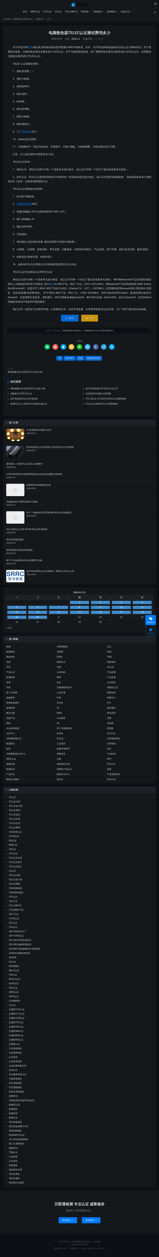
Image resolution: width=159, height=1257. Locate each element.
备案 (109, 770)
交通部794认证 (16, 1023)
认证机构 (61, 673)
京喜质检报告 (15, 1054)
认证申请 (61, 693)
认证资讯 (13, 1162)
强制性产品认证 (64, 770)
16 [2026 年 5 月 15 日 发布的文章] (100, 613)
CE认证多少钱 (15, 880)
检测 (8, 647)
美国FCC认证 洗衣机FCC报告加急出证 (28, 404)
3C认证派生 (14, 815)
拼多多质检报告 (16, 1093)
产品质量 (111, 678)
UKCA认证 (14, 997)
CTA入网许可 (71, 11)
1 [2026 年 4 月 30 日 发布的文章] (79, 603)
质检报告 (97, 11)
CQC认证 (13, 902)
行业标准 (111, 754)
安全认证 (111, 780)
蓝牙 (59, 683)
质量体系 (61, 754)
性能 (109, 652)
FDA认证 (13, 928)
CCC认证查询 (15, 863)
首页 (25, 11)
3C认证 (58, 11)
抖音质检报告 (15, 1088)
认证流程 (61, 744)
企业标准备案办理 (17, 1067)
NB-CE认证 (14, 971)
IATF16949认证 (16, 937)
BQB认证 (13, 846)
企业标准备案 (12, 729)
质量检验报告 (12, 703)
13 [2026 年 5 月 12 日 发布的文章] (37, 613)
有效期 (110, 724)
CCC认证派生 (15, 867)
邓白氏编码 (14, 1179)
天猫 (59, 668)
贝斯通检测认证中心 (16, 754)
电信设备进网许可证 (18, 1127)
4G (52, 284)
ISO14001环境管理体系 (20, 941)
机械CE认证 (14, 1106)
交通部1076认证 (17, 1010)
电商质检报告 (15, 1131)
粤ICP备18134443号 (79, 1245)
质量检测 (10, 709)
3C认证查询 (14, 811)
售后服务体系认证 (17, 1075)
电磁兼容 (10, 698)
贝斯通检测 (62, 647)
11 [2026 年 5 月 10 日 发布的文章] (142, 608)
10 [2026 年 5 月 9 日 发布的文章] (121, 608)
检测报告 (111, 11)
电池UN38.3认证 (17, 1136)
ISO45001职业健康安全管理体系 (24, 950)
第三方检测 (11, 693)
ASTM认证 (14, 837)
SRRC (59, 714)
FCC (109, 703)
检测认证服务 (12, 780)
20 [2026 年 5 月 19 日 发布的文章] (37, 618)
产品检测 (111, 673)
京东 (8, 668)
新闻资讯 (13, 1097)
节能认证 (13, 1153)
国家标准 (111, 693)
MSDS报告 (14, 967)
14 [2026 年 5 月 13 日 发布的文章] (58, 613)
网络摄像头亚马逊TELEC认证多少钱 (25, 373)
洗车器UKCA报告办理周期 (98, 394)
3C (58, 709)
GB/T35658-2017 (17, 932)
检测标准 (10, 770)
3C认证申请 (14, 820)
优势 (109, 719)
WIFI (109, 760)
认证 (109, 647)
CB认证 (12, 850)
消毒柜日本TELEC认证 (21, 394)
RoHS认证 (14, 984)
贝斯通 (60, 652)
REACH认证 (14, 980)
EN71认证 (13, 915)
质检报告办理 (63, 765)
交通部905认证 (16, 1041)
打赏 (89, 319)
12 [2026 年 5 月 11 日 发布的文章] (17, 613)
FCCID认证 (14, 919)
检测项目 (10, 744)
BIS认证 (12, 841)
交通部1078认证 (17, 1019)
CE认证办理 (14, 876)
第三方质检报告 (16, 1144)
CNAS (59, 657)
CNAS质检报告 (16, 893)
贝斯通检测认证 (13, 739)
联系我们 (67, 1221)
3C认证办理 (14, 802)
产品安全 (10, 775)
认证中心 (10, 734)
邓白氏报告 (14, 1175)
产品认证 (10, 673)
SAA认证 (13, 989)
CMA (109, 657)
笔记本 (60, 780)
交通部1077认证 (17, 1015)
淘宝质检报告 (15, 1123)
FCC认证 (111, 765)
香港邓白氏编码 (16, 1183)
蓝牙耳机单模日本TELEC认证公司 (102, 389)
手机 (8, 688)
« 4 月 (9, 629)
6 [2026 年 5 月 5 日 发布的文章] (37, 608)
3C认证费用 (14, 828)
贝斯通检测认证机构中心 (79, 4)
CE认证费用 (14, 885)
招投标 (110, 729)
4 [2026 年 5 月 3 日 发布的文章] (142, 603)
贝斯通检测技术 (64, 688)
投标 (8, 724)
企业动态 (13, 1058)
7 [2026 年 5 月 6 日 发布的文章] (58, 608)
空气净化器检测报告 (18, 1140)
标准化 (60, 734)
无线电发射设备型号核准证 (22, 1101)
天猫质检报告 (15, 1080)
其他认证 (124, 11)
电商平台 (111, 698)
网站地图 (96, 1243)
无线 (30, 48)
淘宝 (109, 749)
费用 (59, 678)
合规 (59, 760)
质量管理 (10, 765)
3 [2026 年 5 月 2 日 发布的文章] (121, 603)
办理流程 (111, 744)
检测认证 (40, 20)
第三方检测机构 (64, 729)
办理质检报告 (113, 739)
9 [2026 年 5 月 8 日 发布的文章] (100, 608)
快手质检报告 (15, 1084)
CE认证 (110, 668)
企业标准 (111, 683)
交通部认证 (14, 1045)
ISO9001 (26, 132)
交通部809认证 (16, 1036)
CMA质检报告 (15, 889)
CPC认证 (13, 898)
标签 (8, 749)
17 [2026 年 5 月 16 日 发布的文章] (121, 613)
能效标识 (13, 1149)
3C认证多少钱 (15, 807)
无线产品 (10, 719)
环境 (59, 698)
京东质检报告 (15, 1049)
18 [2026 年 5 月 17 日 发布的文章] (142, 613)
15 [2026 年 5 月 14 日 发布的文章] (79, 613)
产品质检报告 (113, 775)
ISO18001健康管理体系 (20, 945)
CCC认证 (47, 11)
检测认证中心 (63, 775)
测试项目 (111, 709)
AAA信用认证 (15, 833)
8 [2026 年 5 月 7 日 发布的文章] (79, 608)
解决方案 (10, 714)
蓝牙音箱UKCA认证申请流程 (24, 399)
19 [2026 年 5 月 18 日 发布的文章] (17, 618)
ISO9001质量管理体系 (19, 954)
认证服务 (61, 719)
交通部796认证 (16, 1028)
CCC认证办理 (15, 859)
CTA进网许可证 (16, 911)
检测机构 (10, 678)
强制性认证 (112, 688)
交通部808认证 (16, 1032)
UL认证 (12, 1006)
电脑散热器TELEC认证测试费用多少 (80, 34)
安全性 (60, 703)
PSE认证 (13, 976)
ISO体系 (84, 11)
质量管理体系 (24, 205)
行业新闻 (13, 1157)
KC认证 (12, 963)
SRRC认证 (35, 11)
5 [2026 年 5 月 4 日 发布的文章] (16, 608)
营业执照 (111, 714)
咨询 (8, 683)
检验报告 (111, 663)
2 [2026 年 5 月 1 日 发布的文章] (100, 603)
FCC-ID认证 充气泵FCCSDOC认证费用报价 (106, 399)
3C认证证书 (14, 824)
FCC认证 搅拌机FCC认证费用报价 (102, 404)
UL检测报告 (14, 1002)
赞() (99, 40)
